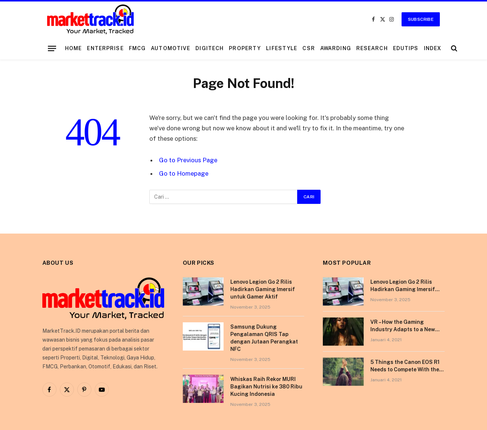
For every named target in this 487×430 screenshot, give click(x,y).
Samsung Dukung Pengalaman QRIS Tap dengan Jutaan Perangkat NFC (264, 338)
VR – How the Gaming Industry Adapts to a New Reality (402, 326)
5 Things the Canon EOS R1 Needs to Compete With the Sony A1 (404, 366)
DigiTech (209, 48)
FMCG (137, 48)
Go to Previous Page (188, 160)
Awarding (335, 48)
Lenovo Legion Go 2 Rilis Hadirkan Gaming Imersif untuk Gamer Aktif (262, 289)
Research (372, 48)
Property (245, 48)
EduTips (406, 48)
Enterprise (105, 48)
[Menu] (52, 48)
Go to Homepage (183, 173)
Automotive (170, 48)
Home (73, 48)
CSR (308, 48)
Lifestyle (281, 48)
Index (433, 48)
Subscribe (421, 19)
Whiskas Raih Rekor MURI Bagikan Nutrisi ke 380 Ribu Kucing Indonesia (266, 386)
